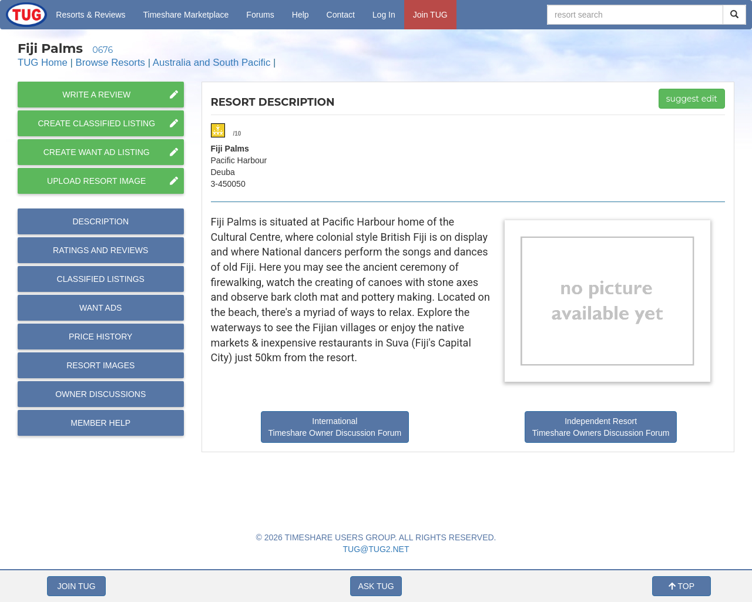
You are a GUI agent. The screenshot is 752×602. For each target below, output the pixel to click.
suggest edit (691, 98)
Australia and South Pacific (212, 62)
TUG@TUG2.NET (376, 549)
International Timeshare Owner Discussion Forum (335, 427)
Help (300, 14)
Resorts (90, 14)
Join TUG (430, 14)
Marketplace (186, 14)
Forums (260, 14)
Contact (341, 14)
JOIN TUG (76, 586)
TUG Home (43, 62)
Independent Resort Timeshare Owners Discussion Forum (601, 427)
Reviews (100, 250)
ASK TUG (376, 586)
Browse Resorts (110, 62)
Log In (383, 14)
